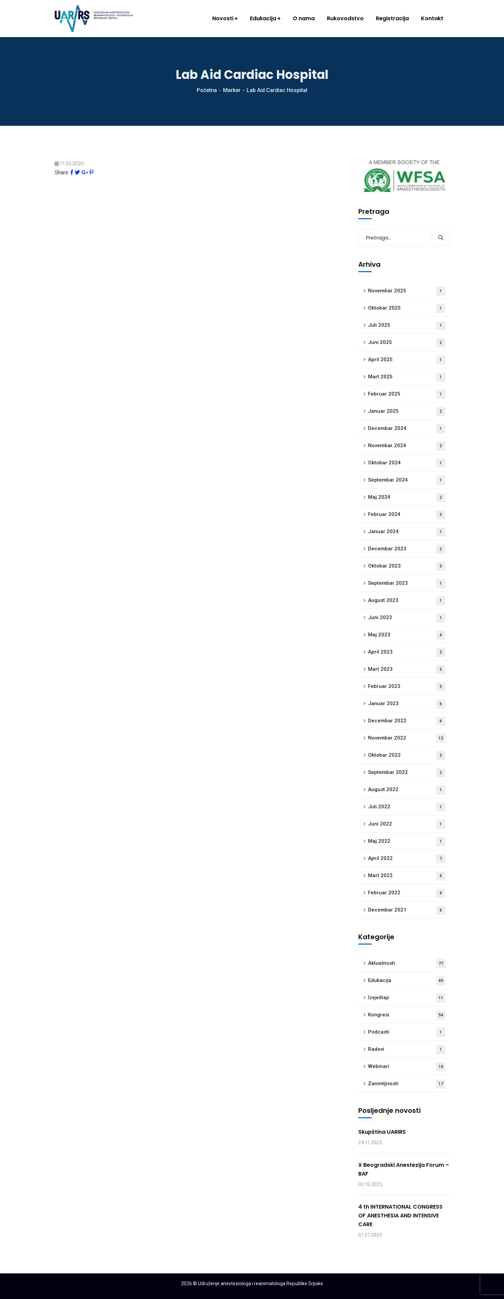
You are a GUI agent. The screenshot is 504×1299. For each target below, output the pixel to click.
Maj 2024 (406, 497)
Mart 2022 (406, 876)
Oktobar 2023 (406, 566)
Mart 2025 (406, 377)
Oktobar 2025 (406, 308)
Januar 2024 (406, 532)
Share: (62, 172)
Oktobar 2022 (406, 755)
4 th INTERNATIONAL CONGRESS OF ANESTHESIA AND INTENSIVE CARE (400, 1215)
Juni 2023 (406, 618)
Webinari (406, 1066)
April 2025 (406, 360)
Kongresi (406, 1015)
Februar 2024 (406, 514)
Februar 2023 (406, 686)
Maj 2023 (406, 635)
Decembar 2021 (406, 910)
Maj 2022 (406, 841)
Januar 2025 (406, 411)
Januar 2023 (406, 704)
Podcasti (406, 1032)
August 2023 (406, 600)
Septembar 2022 (406, 772)
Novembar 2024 (406, 446)
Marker (232, 90)
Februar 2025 (406, 394)
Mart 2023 (406, 669)
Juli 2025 (406, 325)
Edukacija (406, 980)
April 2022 (406, 858)
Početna (207, 90)
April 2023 (406, 652)
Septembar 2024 (406, 480)
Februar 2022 (406, 893)
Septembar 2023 (406, 583)
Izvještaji (406, 998)
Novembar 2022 (406, 738)
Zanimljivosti (406, 1084)
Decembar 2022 (406, 721)
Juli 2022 (406, 807)
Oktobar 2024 (406, 463)
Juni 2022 (406, 824)
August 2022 (406, 790)
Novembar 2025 (406, 291)
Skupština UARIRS (382, 1132)
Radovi (406, 1049)
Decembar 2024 (406, 428)
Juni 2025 (406, 342)
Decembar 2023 (406, 549)
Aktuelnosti (406, 963)
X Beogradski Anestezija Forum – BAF (403, 1169)
